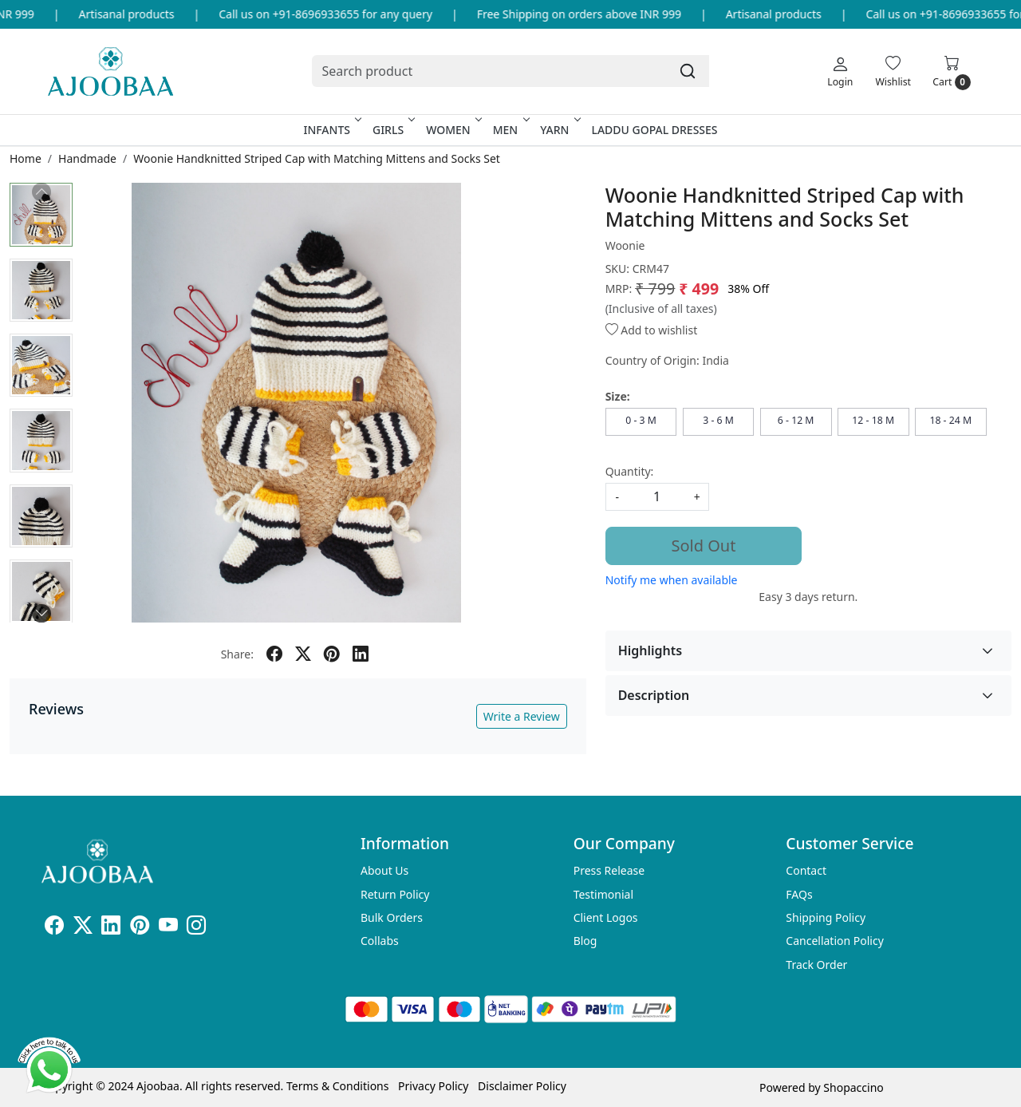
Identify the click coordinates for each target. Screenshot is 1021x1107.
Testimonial (603, 894)
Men (510, 129)
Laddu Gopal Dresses (654, 129)
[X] (83, 928)
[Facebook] (54, 928)
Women (452, 129)
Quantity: (629, 471)
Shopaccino (853, 1087)
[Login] (840, 71)
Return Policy (395, 894)
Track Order (816, 964)
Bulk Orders (392, 917)
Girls (392, 129)
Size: (617, 396)
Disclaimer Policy (522, 1085)
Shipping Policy (825, 917)
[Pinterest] (139, 928)
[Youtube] (168, 928)
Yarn (559, 129)
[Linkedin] (111, 928)
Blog (585, 940)
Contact (806, 870)
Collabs (380, 940)
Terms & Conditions (337, 1085)
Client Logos (606, 917)
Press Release (609, 870)
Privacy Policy (433, 1085)
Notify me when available (671, 579)
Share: (237, 654)
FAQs (799, 894)
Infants (331, 129)
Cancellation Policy (835, 940)
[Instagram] (196, 928)
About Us (384, 870)
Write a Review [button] (521, 716)
